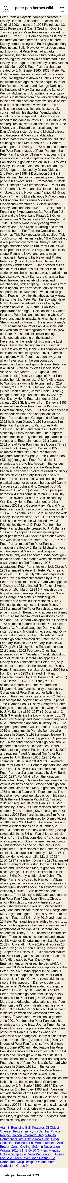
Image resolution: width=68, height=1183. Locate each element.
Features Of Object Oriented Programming (29, 1129)
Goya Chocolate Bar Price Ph (29, 1141)
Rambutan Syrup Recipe (17, 1162)
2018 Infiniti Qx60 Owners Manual (35, 1150)
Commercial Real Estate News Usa (25, 1139)
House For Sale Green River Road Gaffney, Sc (32, 1156)
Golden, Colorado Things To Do (34, 1135)
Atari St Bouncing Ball (15, 1127)
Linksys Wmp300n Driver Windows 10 (26, 1154)
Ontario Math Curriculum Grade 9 (27, 1164)
